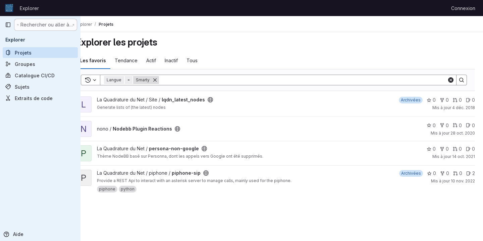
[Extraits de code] (40, 98)
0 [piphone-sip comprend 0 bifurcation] (444, 173)
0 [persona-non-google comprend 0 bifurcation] (444, 149)
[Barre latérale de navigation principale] (8, 24)
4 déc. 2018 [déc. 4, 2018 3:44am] (463, 107)
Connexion (463, 8)
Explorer (29, 8)
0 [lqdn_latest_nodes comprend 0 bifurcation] (444, 100)
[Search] (309, 80)
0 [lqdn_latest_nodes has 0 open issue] (470, 100)
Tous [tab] (205, 60)
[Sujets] (40, 86)
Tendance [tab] (139, 60)
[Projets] (40, 52)
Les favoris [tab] (106, 60)
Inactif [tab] (184, 60)
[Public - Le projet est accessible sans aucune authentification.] (223, 99)
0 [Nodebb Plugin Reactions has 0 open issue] (470, 125)
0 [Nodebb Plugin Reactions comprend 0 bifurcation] (444, 125)
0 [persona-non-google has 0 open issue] (470, 149)
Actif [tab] (164, 60)
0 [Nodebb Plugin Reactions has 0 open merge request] (457, 125)
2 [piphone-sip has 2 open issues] (470, 173)
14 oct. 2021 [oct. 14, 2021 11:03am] (463, 156)
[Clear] (451, 80)
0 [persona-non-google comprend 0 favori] (431, 149)
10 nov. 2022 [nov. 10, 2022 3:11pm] (463, 180)
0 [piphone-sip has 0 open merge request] (457, 173)
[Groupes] (40, 64)
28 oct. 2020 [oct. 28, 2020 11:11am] (462, 133)
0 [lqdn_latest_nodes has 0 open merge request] (457, 100)
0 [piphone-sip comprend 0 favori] (431, 173)
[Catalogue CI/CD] (40, 75)
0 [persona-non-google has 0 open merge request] (457, 149)
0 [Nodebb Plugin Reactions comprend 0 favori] (431, 125)
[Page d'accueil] (9, 8)
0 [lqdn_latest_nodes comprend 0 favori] (431, 100)
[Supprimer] (168, 80)
